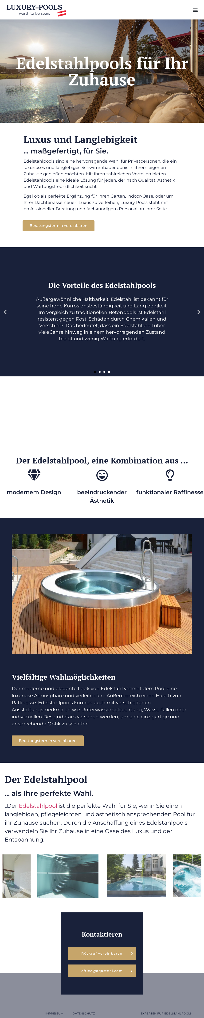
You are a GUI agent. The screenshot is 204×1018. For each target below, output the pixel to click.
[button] (195, 10)
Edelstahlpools (178, 1013)
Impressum (54, 1013)
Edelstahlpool (39, 805)
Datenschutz (84, 1013)
